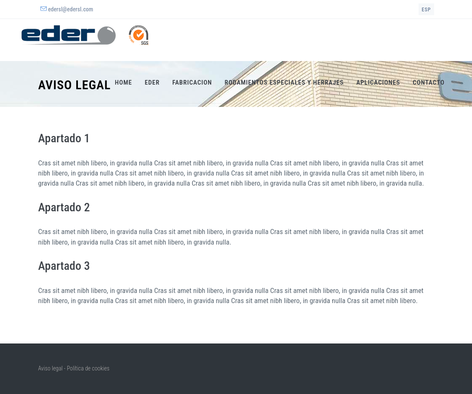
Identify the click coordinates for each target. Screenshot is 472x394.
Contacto (429, 82)
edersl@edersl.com (70, 9)
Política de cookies (88, 368)
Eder (152, 82)
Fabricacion (192, 82)
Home (123, 82)
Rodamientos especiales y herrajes (284, 82)
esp (426, 10)
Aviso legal (50, 368)
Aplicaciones (378, 82)
